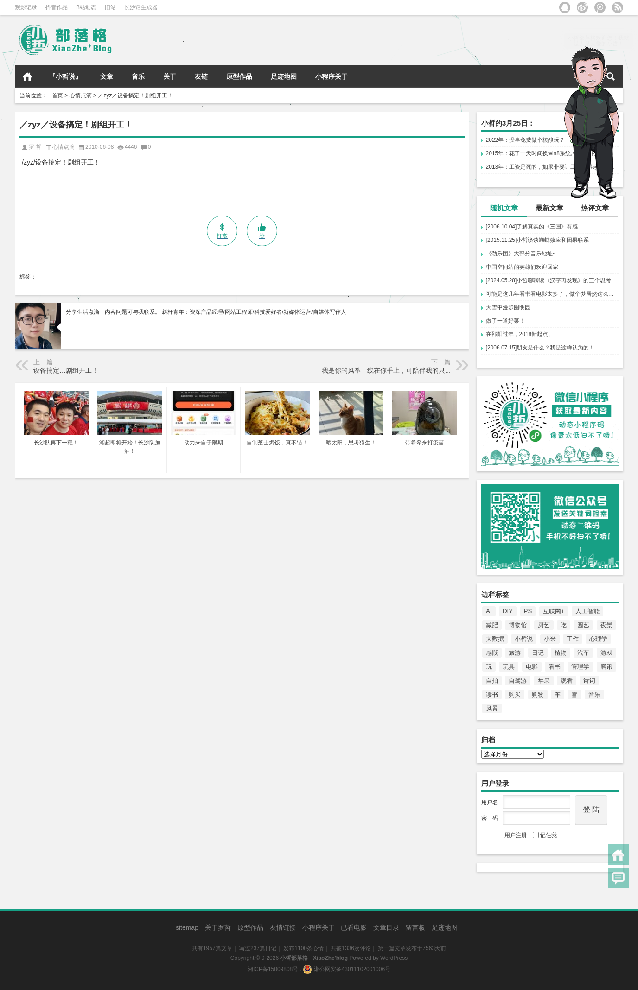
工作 (573, 638)
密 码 (489, 818)
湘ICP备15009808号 (273, 969)
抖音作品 (56, 7)
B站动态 (86, 7)
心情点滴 (81, 95)
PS (528, 611)
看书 (555, 666)
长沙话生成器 (141, 7)
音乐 (138, 76)
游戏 (606, 652)
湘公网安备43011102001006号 (346, 969)
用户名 (489, 802)
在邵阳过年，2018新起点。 (520, 334)
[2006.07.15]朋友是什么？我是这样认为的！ (540, 347)
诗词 (589, 680)
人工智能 (587, 611)
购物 (538, 694)
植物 (561, 652)
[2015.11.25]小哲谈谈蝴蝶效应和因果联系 (537, 240)
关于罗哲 (218, 927)
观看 (567, 680)
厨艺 (544, 625)
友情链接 (283, 927)
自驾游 (518, 680)
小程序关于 (331, 76)
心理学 (598, 638)
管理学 (580, 666)
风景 (492, 708)
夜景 (606, 625)
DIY (508, 611)
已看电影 (354, 927)
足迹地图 (284, 76)
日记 (538, 652)
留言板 (415, 927)
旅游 (515, 652)
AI (489, 611)
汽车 (583, 652)
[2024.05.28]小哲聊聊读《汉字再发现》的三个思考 (549, 280)
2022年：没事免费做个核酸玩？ (525, 140)
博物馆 (518, 625)
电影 (532, 666)
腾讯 (606, 666)
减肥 (492, 625)
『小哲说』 (65, 76)
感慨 (492, 652)
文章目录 (386, 927)
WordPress (394, 958)
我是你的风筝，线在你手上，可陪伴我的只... (386, 370)
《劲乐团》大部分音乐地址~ (521, 253)
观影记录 (26, 7)
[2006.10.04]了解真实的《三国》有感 (532, 226)
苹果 (544, 680)
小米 (550, 638)
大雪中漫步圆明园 (508, 307)
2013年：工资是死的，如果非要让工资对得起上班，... (552, 167)
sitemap (187, 927)
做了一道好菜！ (505, 320)
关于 (169, 76)
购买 (515, 694)
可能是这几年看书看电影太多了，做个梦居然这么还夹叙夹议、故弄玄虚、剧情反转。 (552, 294)
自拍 (492, 680)
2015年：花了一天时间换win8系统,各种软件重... (545, 153)
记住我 (545, 835)
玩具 (509, 666)
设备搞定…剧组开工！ (65, 370)
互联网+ (554, 611)
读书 (492, 694)
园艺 (583, 625)
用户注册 (515, 835)
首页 (27, 76)
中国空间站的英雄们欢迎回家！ (525, 267)
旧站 (110, 7)
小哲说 (524, 638)
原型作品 (239, 76)
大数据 (495, 638)
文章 (106, 76)
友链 (201, 76)
